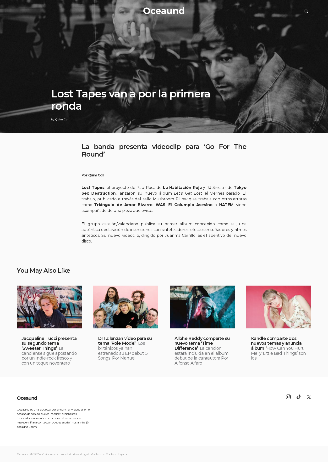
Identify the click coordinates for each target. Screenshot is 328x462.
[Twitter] (308, 396)
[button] (18, 11)
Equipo (123, 454)
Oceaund (27, 398)
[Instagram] (288, 396)
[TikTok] (298, 396)
